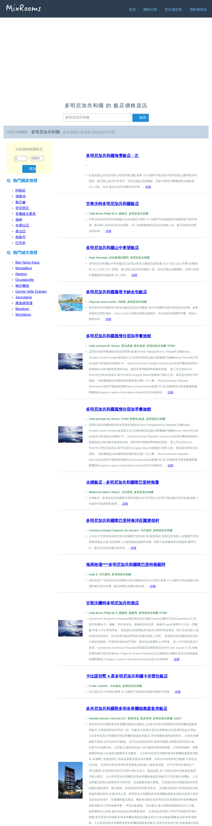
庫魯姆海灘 (24, 303)
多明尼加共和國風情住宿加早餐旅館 (118, 336)
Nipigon (21, 274)
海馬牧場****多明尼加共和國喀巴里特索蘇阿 (125, 564)
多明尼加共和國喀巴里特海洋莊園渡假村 (122, 520)
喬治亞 (20, 231)
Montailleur (23, 268)
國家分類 (150, 9)
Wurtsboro (23, 314)
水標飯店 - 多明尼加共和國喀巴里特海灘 (122, 482)
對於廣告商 (173, 9)
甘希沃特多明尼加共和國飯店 (112, 203)
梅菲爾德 (22, 286)
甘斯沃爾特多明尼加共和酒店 (112, 603)
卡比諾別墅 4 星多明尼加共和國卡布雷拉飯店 (127, 676)
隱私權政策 (198, 9)
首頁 (132, 9)
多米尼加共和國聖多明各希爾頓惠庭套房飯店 (126, 708)
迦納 (18, 219)
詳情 (148, 186)
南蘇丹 (20, 237)
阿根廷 (20, 190)
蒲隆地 (20, 196)
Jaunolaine (23, 297)
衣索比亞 (22, 225)
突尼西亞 (22, 208)
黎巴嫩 (20, 202)
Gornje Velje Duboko (31, 291)
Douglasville (24, 280)
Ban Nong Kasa (27, 262)
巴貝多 (20, 243)
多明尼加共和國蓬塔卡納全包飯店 (116, 292)
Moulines (22, 309)
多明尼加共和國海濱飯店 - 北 (112, 155)
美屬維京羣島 (25, 214)
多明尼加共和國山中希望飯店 (112, 247)
